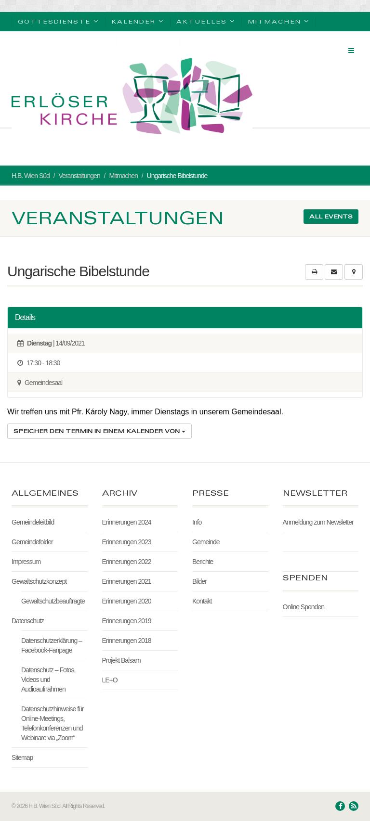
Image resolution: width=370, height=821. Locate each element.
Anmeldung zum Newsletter (318, 522)
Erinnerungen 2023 (126, 542)
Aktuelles (206, 21)
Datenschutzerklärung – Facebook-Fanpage (51, 645)
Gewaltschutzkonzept (39, 581)
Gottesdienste (58, 21)
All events (331, 216)
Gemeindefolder (32, 542)
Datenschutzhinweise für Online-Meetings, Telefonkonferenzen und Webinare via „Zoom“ (52, 723)
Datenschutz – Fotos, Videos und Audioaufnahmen (48, 679)
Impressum (26, 561)
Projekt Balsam (121, 660)
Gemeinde (206, 542)
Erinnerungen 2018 (126, 640)
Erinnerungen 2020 (126, 601)
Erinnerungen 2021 (126, 581)
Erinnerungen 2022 (126, 561)
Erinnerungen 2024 (126, 522)
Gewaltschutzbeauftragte (53, 601)
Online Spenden (303, 607)
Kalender (137, 21)
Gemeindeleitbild (33, 522)
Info (196, 522)
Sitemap (22, 757)
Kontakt (201, 601)
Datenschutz (28, 621)
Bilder (199, 581)
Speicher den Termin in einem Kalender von (99, 431)
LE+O (110, 680)
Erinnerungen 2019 (126, 621)
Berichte (202, 561)
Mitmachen (279, 21)
